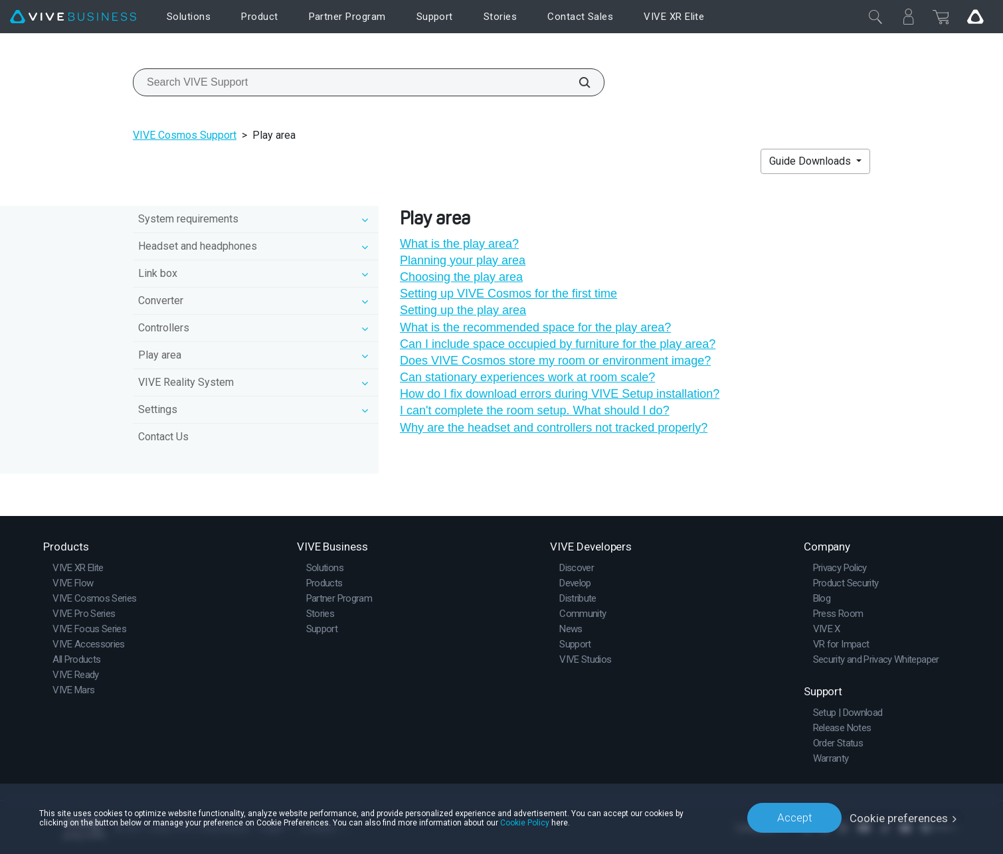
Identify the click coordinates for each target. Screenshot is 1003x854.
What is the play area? (459, 243)
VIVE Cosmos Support (184, 135)
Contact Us (163, 436)
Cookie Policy (524, 822)
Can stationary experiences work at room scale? (527, 377)
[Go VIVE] (975, 16)
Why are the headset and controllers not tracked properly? (553, 427)
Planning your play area (462, 260)
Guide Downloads (811, 161)
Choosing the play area (461, 277)
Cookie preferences (899, 817)
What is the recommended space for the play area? (535, 327)
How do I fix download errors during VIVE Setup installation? (559, 393)
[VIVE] (73, 17)
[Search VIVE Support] (577, 82)
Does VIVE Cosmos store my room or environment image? (555, 360)
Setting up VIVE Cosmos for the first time (508, 293)
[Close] (875, 16)
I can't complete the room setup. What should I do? (535, 410)
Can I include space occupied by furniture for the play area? (557, 344)
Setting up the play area (463, 310)
